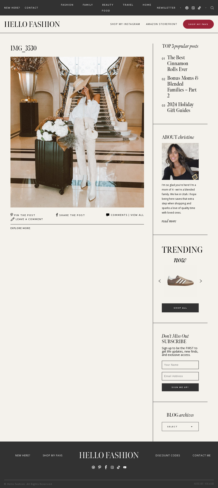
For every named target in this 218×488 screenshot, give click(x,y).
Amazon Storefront (161, 24)
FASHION (67, 5)
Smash (209, 483)
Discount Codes (168, 455)
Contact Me (202, 455)
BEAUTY (108, 5)
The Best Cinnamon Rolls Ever (177, 63)
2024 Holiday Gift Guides (180, 107)
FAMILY (88, 5)
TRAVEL (128, 5)
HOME (147, 5)
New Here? (12, 7)
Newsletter (166, 7)
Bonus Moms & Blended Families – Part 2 (182, 87)
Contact (31, 7)
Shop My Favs (198, 24)
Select (180, 426)
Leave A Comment (26, 219)
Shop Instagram (125, 24)
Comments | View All (125, 215)
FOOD (106, 10)
